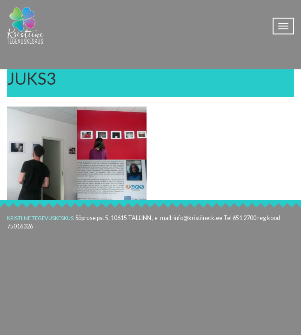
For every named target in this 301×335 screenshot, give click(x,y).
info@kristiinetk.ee (198, 217)
